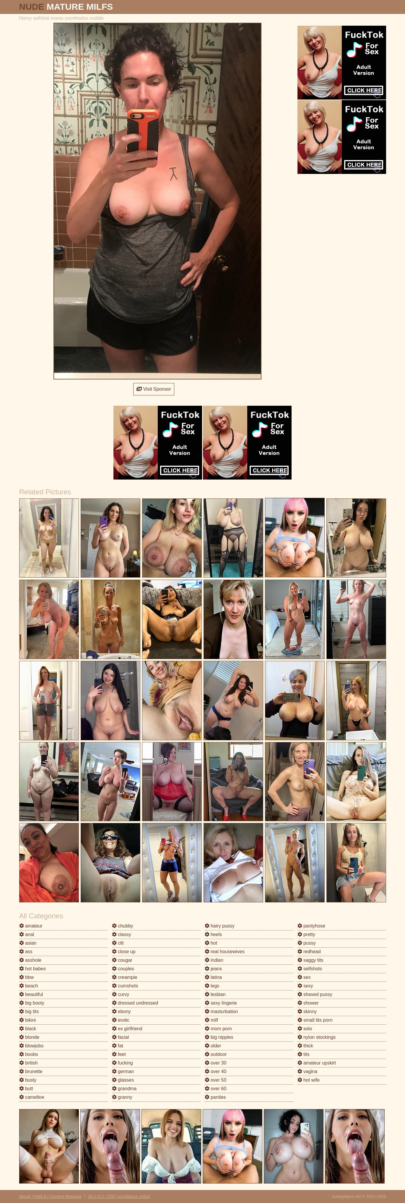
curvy (120, 994)
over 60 (216, 1088)
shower (308, 1002)
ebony (121, 1011)
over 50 (216, 1080)
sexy (305, 985)
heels (213, 934)
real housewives (225, 951)
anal (26, 934)
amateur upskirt (316, 1062)
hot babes (32, 968)
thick (305, 1045)
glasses (123, 1080)
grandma (124, 1088)
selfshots (309, 968)
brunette (31, 1071)
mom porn (218, 1028)
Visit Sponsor (153, 389)
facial (120, 1037)
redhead (309, 951)
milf (211, 1020)
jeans (213, 968)
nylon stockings (316, 1037)
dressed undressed (135, 1002)
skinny (307, 1011)
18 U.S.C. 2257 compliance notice (119, 1196)
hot (211, 943)
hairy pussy (220, 925)
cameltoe (31, 1097)
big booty (31, 1002)
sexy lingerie (221, 1002)
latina (213, 977)
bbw (26, 977)
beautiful (31, 994)
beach (28, 985)
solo (304, 1028)
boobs (28, 1054)
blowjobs (31, 1045)
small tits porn (315, 1020)
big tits (29, 1011)
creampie (124, 977)
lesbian (215, 994)
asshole (30, 960)
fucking (122, 1062)
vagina (307, 1071)
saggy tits (310, 960)
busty (28, 1080)
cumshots (125, 985)
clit (118, 943)
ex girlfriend (127, 1028)
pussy (306, 943)
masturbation (221, 1011)
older (213, 1045)
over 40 (216, 1071)
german (123, 1071)
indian (214, 960)
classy (121, 934)
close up (124, 951)
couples (123, 968)
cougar (122, 960)
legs (212, 985)
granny (122, 1097)
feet (119, 1054)
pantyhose (311, 925)
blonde (29, 1037)
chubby (122, 925)
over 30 (216, 1062)
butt (26, 1088)
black (27, 1028)
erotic (121, 1020)
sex (304, 977)
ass (25, 951)
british (28, 1062)
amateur (31, 925)
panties (215, 1097)
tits (303, 1054)
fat (117, 1045)
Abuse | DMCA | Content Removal (50, 1196)
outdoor (216, 1054)
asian (28, 943)
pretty (306, 934)
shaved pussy (314, 994)
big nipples (219, 1037)
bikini (27, 1020)
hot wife (308, 1080)
